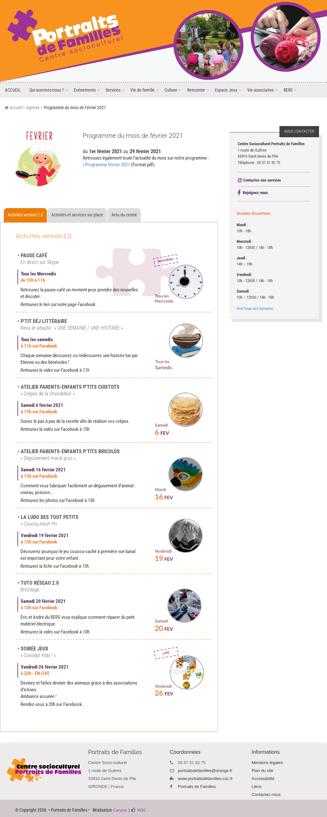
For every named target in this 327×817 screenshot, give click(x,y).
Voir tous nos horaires (255, 308)
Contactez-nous (266, 794)
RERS (290, 90)
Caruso (120, 810)
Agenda (33, 107)
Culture (173, 90)
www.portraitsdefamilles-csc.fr (205, 778)
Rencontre (198, 90)
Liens (257, 786)
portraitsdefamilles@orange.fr (205, 770)
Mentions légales (267, 762)
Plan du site (262, 770)
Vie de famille (144, 90)
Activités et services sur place (77, 214)
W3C (141, 810)
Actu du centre (124, 214)
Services (115, 90)
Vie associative (262, 90)
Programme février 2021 (107, 165)
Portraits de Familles (197, 786)
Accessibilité (263, 778)
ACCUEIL (13, 90)
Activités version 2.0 (25, 214)
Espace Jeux (228, 90)
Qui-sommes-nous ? (48, 90)
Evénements (87, 90)
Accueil (16, 107)
